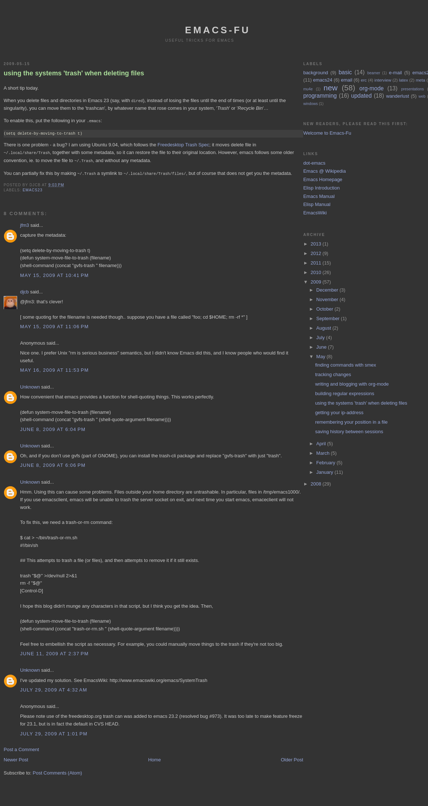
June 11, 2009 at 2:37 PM (54, 652)
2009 (317, 282)
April (321, 443)
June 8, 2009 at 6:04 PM (52, 427)
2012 (317, 253)
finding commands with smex (345, 365)
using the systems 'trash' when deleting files (74, 73)
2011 (317, 263)
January (325, 472)
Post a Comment (21, 747)
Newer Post (16, 758)
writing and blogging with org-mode (352, 384)
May (321, 356)
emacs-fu (218, 30)
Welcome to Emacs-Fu (327, 133)
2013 (317, 244)
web (422, 96)
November (328, 299)
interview (382, 80)
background (315, 72)
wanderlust (397, 96)
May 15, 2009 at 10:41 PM (54, 273)
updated (361, 96)
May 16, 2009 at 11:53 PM (54, 368)
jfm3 (24, 223)
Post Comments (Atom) (57, 771)
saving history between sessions (349, 431)
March (323, 453)
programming (320, 96)
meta (420, 80)
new (330, 87)
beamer (373, 73)
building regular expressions (344, 393)
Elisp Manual (316, 204)
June (322, 347)
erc (364, 80)
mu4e (308, 89)
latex (403, 80)
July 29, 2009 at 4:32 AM (53, 688)
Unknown (30, 385)
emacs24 (322, 80)
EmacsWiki (314, 212)
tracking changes (333, 374)
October (325, 309)
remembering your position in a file (351, 422)
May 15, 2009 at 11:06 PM (54, 324)
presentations (412, 89)
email (346, 80)
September (328, 318)
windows (310, 104)
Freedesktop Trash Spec (183, 144)
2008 (317, 484)
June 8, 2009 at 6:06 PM (52, 463)
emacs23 (32, 188)
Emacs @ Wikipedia (324, 171)
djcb (24, 290)
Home (154, 758)
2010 (317, 272)
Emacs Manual (319, 196)
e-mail (395, 72)
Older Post (292, 758)
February (326, 462)
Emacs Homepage (322, 179)
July (321, 337)
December (328, 290)
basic (345, 72)
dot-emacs (314, 163)
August (324, 328)
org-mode (371, 88)
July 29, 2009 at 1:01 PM (54, 732)
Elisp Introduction (321, 188)
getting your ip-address (339, 412)
